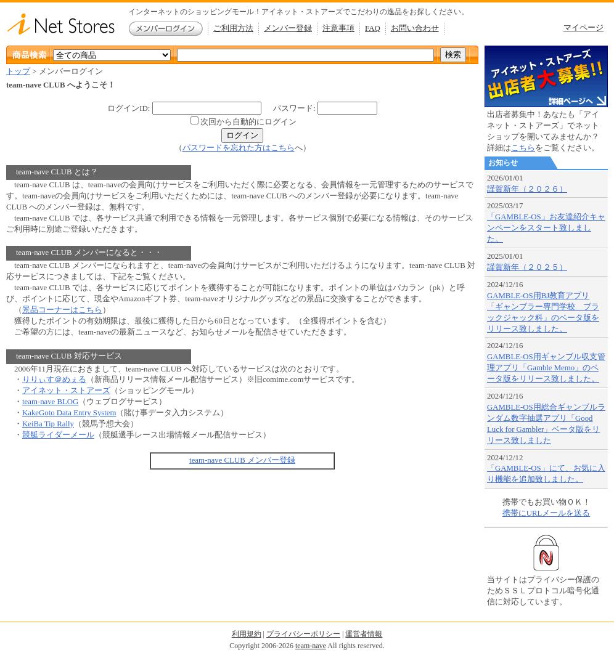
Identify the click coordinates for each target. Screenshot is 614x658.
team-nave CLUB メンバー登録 (242, 460)
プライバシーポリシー (303, 634)
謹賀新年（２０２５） (527, 267)
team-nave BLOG (50, 401)
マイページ (583, 27)
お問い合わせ (415, 28)
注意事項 (338, 28)
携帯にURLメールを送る (546, 513)
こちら (523, 148)
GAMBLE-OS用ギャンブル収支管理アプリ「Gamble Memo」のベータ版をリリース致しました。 (546, 367)
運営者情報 (363, 634)
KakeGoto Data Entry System (69, 412)
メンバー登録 (288, 28)
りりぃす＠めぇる (54, 379)
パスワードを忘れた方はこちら (238, 148)
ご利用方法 (233, 28)
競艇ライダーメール (58, 435)
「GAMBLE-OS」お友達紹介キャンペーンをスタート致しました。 (546, 228)
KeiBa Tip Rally (48, 424)
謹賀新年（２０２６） (527, 189)
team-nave (310, 645)
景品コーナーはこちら (62, 310)
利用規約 (246, 634)
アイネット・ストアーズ (66, 390)
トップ (18, 71)
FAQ (372, 28)
